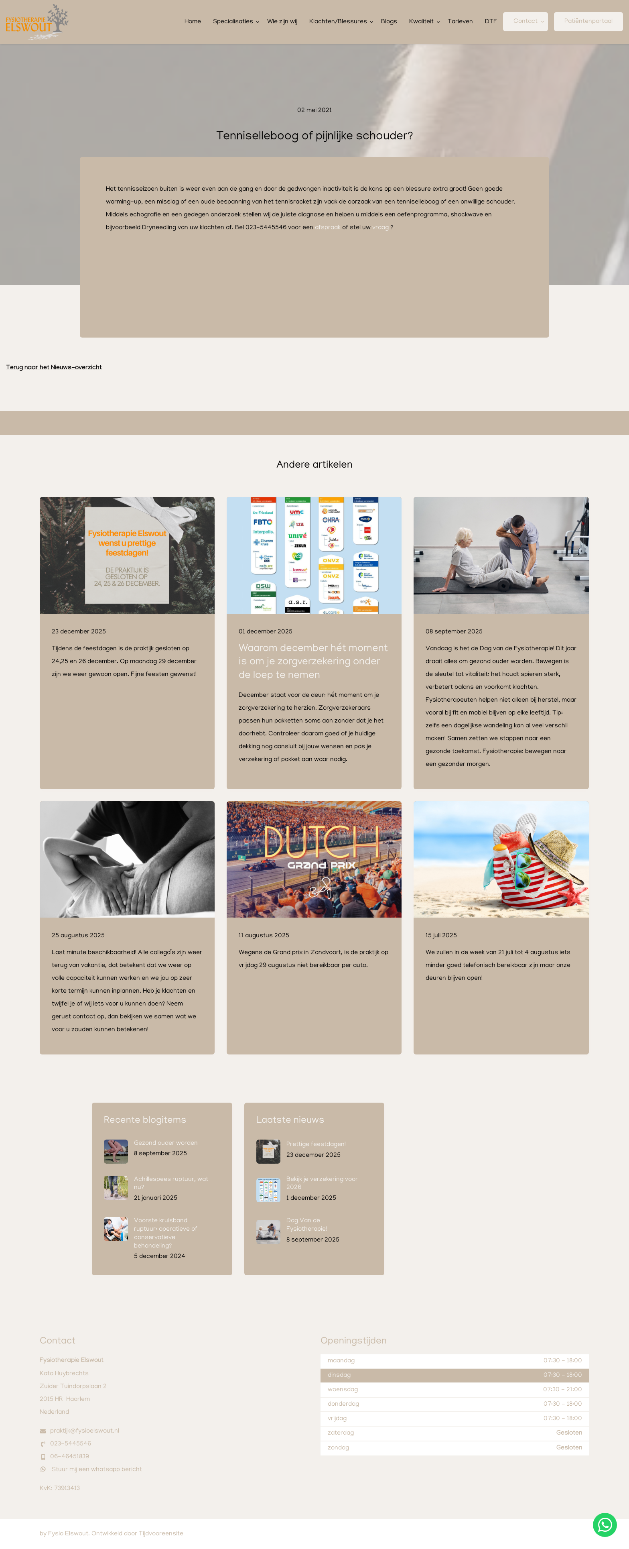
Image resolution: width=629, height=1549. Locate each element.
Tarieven (460, 22)
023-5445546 (70, 1444)
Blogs (389, 22)
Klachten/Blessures (338, 22)
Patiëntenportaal (588, 21)
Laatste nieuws (290, 1120)
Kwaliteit (421, 22)
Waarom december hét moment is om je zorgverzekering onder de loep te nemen (313, 662)
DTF (491, 22)
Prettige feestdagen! (316, 1144)
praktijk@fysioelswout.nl (84, 1431)
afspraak (328, 228)
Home (193, 22)
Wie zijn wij (282, 22)
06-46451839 (69, 1457)
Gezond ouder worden (166, 1143)
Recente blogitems (145, 1120)
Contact (525, 21)
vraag (380, 228)
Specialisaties (233, 22)
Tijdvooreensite (161, 1534)
